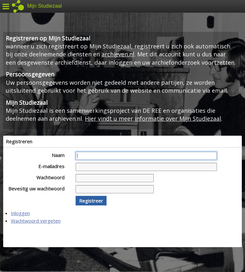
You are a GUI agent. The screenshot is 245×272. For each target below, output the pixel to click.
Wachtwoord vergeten (36, 221)
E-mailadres (53, 166)
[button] (91, 200)
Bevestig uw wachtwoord (38, 188)
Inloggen (20, 213)
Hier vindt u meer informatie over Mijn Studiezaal (153, 118)
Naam (60, 155)
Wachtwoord (52, 177)
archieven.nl (117, 54)
